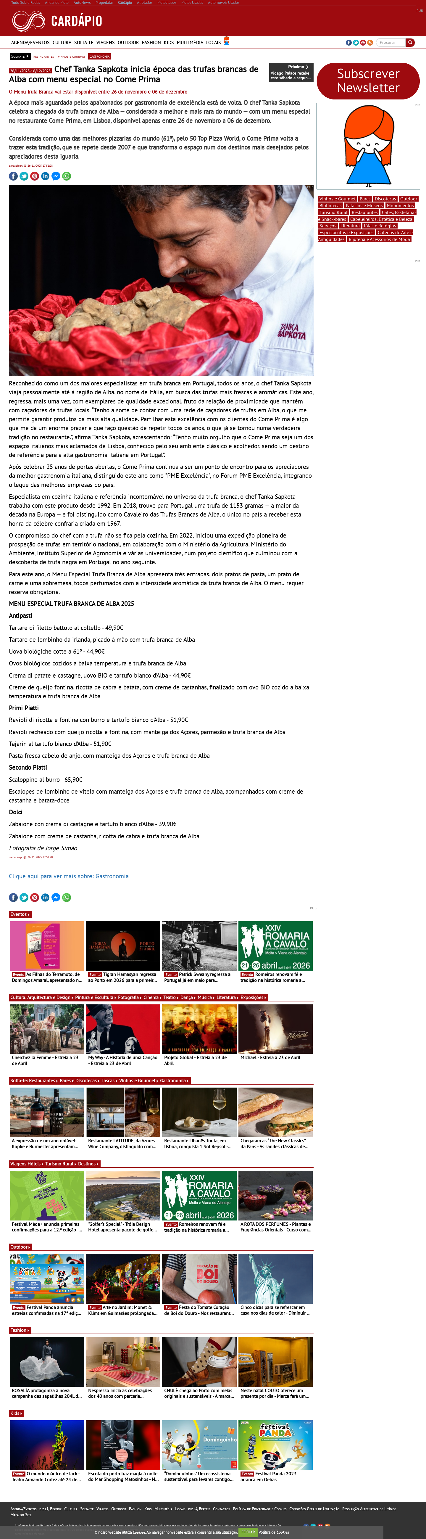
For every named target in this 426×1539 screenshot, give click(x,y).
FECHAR (248, 1532)
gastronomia (99, 56)
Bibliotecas (331, 205)
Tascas (109, 1080)
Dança (188, 997)
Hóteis (36, 1164)
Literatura (228, 997)
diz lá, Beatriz (50, 1508)
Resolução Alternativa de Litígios (369, 1508)
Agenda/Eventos (30, 42)
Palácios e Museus (364, 205)
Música (206, 997)
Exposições (254, 997)
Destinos (88, 1164)
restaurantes (43, 56)
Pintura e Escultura (96, 997)
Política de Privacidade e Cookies (259, 1508)
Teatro (171, 997)
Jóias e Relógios (380, 226)
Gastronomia (174, 1080)
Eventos (20, 914)
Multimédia (190, 42)
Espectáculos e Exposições (347, 232)
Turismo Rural (61, 1164)
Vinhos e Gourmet (139, 1080)
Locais (213, 42)
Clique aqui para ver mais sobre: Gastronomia (69, 876)
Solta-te (83, 42)
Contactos (221, 1508)
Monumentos (400, 205)
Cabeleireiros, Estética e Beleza (381, 219)
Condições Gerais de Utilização (314, 1508)
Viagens (105, 42)
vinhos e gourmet (71, 56)
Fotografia (130, 997)
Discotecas (385, 199)
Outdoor (128, 42)
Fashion (151, 42)
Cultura (62, 42)
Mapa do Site (20, 1514)
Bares (365, 199)
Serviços (328, 226)
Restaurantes (44, 1080)
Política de (274, 1532)
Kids (169, 42)
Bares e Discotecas (80, 1080)
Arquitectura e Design (50, 997)
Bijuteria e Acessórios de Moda (379, 239)
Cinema (152, 997)
